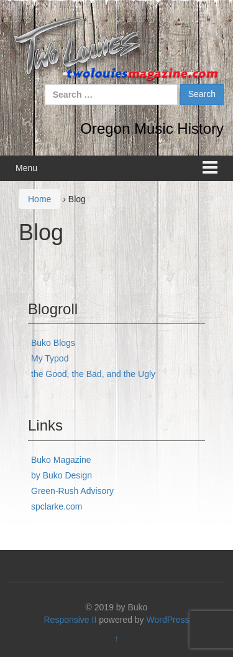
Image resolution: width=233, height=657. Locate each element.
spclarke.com (56, 506)
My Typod (49, 358)
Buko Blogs (53, 343)
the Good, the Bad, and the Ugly (93, 374)
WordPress (168, 620)
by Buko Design (61, 475)
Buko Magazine (61, 460)
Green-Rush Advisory (72, 491)
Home (39, 199)
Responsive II (70, 620)
